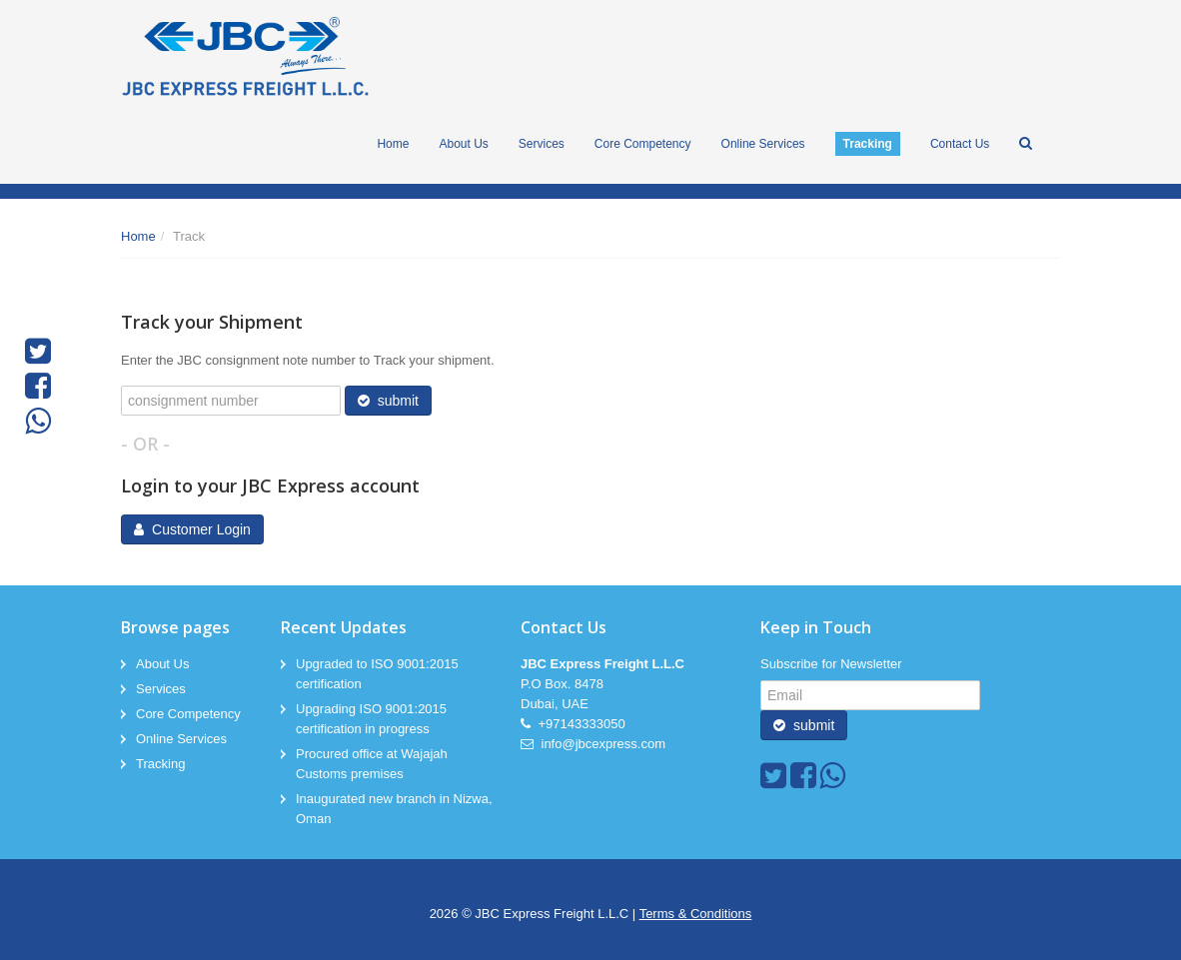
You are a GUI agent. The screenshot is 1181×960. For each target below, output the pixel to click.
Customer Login (192, 529)
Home (138, 236)
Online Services (181, 738)
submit (388, 401)
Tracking (160, 763)
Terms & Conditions (695, 913)
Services (161, 688)
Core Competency (188, 713)
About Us (162, 663)
